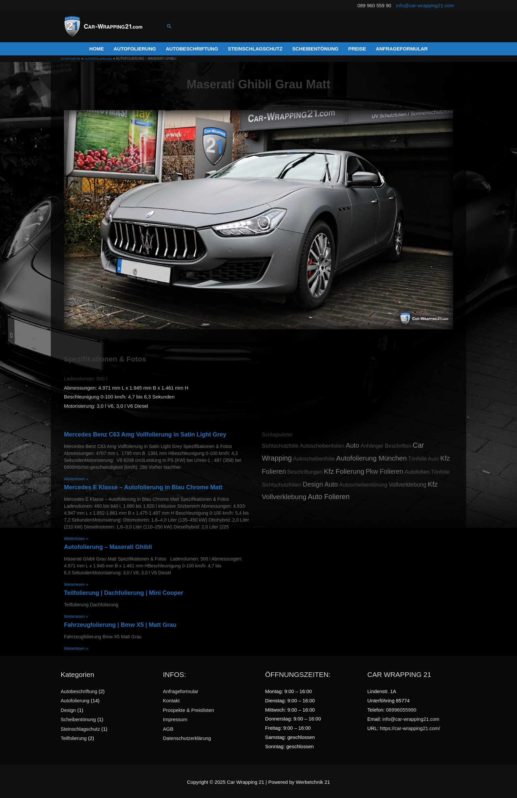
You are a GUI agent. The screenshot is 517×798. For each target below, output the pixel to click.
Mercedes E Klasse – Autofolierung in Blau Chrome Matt (143, 485)
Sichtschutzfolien (281, 483)
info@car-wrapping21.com (425, 5)
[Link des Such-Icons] (169, 26)
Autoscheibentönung (363, 483)
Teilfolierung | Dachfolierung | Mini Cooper (123, 591)
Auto (352, 443)
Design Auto (320, 482)
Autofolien (417, 470)
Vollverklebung (407, 482)
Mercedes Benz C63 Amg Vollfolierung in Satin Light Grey (145, 433)
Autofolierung (75, 698)
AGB (168, 726)
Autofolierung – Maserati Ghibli (108, 545)
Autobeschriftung (79, 689)
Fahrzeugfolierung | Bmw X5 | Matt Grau (120, 623)
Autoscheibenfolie (314, 457)
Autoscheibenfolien (322, 444)
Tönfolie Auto (423, 457)
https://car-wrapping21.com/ (410, 726)
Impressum (175, 717)
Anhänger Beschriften (385, 444)
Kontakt (171, 698)
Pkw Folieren (384, 469)
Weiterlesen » (76, 477)
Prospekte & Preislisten (188, 708)
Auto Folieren (329, 495)
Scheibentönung (78, 717)
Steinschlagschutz (81, 726)
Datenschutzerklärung (187, 735)
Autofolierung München (371, 456)
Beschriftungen (304, 470)
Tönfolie (440, 470)
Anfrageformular (180, 689)
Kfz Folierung (344, 469)
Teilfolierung (74, 735)
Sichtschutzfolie (280, 444)
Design (68, 708)
